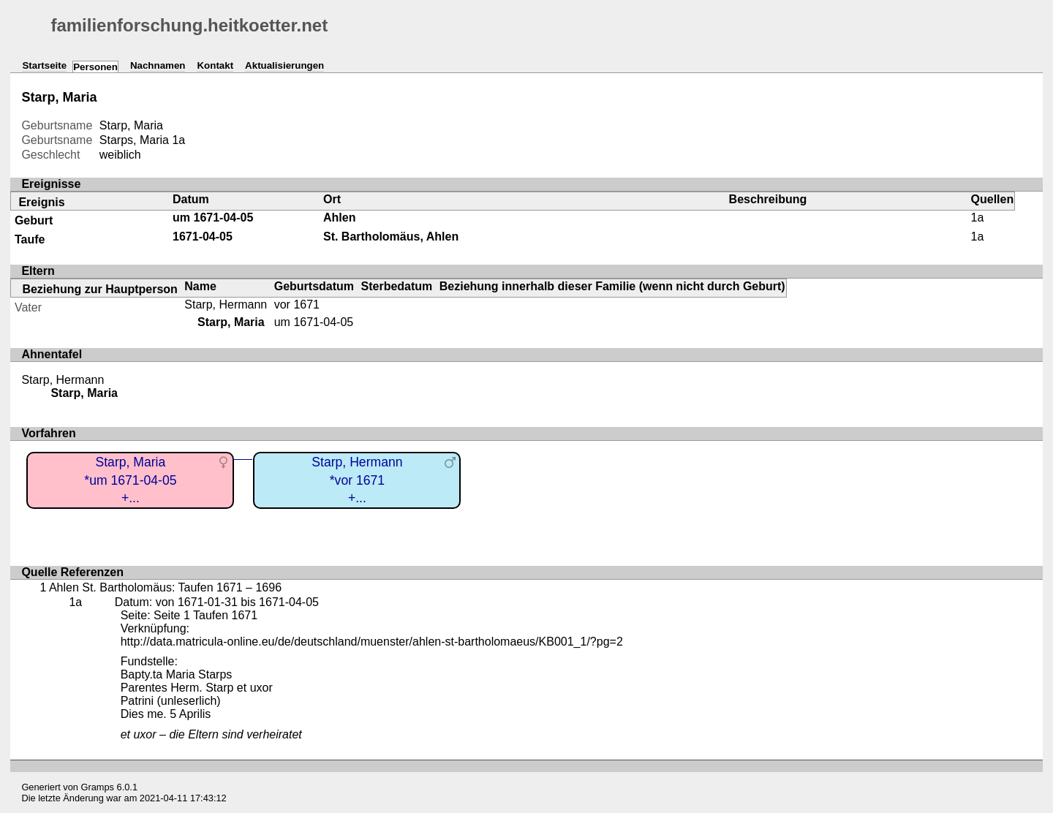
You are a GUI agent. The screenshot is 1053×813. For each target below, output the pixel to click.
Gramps (98, 787)
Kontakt (215, 65)
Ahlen (339, 217)
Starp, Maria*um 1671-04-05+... (130, 480)
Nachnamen (158, 65)
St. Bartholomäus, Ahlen (390, 236)
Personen (95, 66)
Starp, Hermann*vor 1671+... (357, 480)
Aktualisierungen (284, 65)
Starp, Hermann (225, 304)
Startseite (44, 65)
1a (178, 140)
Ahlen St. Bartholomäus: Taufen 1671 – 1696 (165, 587)
